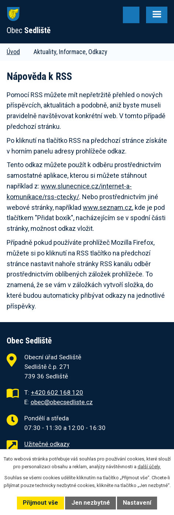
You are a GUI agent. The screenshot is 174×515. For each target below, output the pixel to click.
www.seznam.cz (107, 207)
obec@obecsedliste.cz (62, 402)
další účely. (149, 466)
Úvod (13, 52)
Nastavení (137, 502)
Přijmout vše (40, 502)
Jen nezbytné (90, 502)
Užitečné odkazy (47, 444)
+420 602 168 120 (57, 392)
